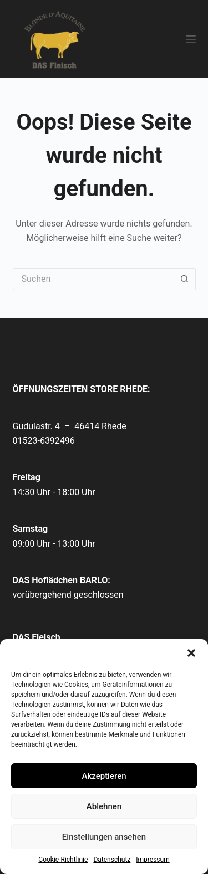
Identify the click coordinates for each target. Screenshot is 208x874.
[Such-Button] (185, 279)
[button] (191, 653)
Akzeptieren (104, 776)
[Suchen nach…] (93, 279)
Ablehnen (104, 806)
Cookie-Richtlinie (63, 859)
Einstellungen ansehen (104, 837)
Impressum (152, 859)
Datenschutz (111, 859)
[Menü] (191, 39)
